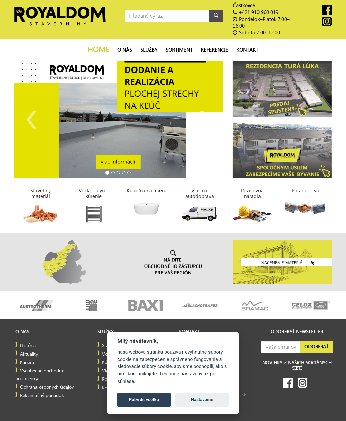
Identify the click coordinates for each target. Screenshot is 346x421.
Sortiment (179, 50)
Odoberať (316, 347)
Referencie (214, 50)
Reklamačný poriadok (42, 395)
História (28, 345)
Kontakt (247, 50)
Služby (148, 50)
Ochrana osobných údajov (47, 387)
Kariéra (27, 362)
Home (98, 50)
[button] (29, 119)
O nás (124, 50)
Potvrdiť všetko (144, 399)
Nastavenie (202, 399)
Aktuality (29, 354)
